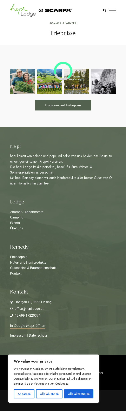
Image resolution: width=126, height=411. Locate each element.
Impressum (18, 335)
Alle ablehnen (49, 394)
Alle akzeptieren (79, 394)
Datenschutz (38, 335)
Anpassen (24, 394)
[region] (53, 379)
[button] (63, 105)
